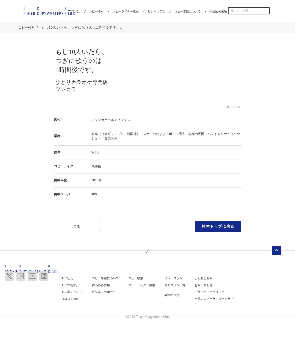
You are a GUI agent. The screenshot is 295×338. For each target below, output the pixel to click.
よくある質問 (203, 278)
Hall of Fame (70, 299)
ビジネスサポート (104, 292)
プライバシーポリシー (209, 292)
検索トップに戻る (218, 227)
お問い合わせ (203, 285)
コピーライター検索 (125, 11)
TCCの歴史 (69, 285)
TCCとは (68, 278)
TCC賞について (72, 292)
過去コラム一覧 (174, 285)
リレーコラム (156, 11)
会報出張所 (171, 295)
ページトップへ (276, 251)
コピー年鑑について (187, 11)
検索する (266, 10)
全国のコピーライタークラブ (214, 299)
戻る (76, 227)
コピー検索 (96, 11)
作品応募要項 (218, 11)
